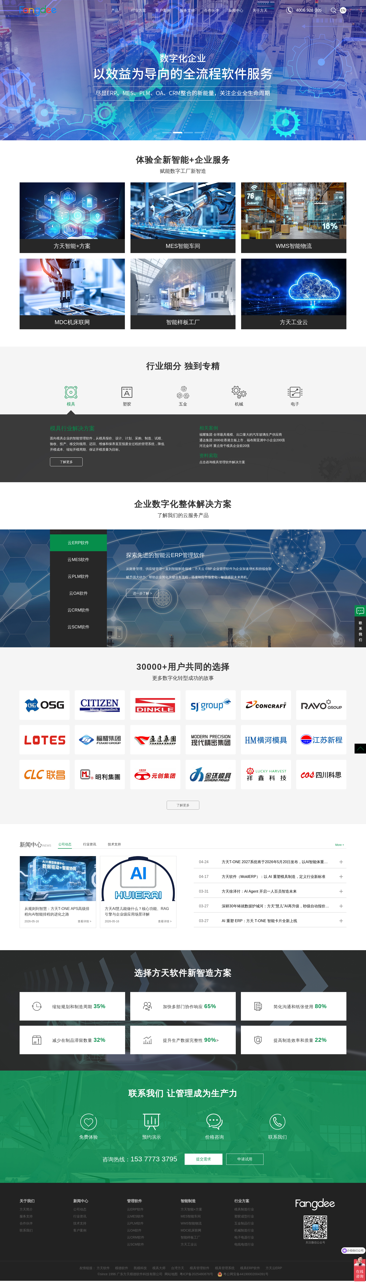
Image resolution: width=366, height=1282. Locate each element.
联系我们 (26, 1231)
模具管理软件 (199, 1269)
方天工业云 (189, 1245)
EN (343, 10)
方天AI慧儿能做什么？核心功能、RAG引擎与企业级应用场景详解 (137, 913)
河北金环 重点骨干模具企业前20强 (224, 446)
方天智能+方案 (191, 1210)
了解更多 (66, 462)
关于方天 (260, 10)
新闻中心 (235, 10)
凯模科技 (140, 1269)
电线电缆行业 (244, 1245)
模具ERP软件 (250, 1269)
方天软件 (103, 1269)
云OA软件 (134, 1231)
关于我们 (27, 1202)
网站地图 (171, 1275)
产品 (115, 10)
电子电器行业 (244, 1238)
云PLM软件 (135, 1224)
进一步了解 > (142, 593)
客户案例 (162, 10)
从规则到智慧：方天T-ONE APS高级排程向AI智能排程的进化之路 (57, 913)
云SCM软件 (135, 1245)
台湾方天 (177, 1269)
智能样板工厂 (190, 1238)
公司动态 (79, 1210)
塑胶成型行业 (244, 1217)
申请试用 (244, 1160)
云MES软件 (135, 1217)
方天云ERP (274, 1269)
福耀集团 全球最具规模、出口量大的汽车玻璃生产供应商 (240, 434)
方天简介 (26, 1210)
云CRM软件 (135, 1238)
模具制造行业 (244, 1210)
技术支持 (79, 1224)
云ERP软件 (135, 1210)
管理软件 (134, 1202)
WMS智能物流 (191, 1224)
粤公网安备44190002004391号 (243, 1275)
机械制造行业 (244, 1231)
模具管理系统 (225, 1269)
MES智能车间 (191, 1217)
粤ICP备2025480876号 (196, 1275)
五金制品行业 (244, 1224)
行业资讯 (79, 1217)
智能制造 (188, 1202)
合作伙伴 (211, 10)
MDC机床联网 (191, 1231)
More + (339, 846)
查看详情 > (84, 922)
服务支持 (187, 10)
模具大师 (158, 1269)
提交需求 (203, 1160)
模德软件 (121, 1269)
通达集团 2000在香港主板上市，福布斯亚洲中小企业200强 (242, 440)
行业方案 (138, 10)
